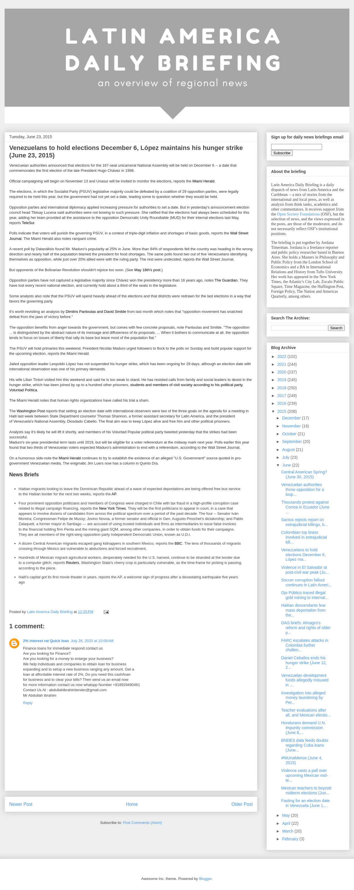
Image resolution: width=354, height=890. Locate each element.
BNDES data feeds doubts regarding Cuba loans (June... (304, 745)
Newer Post (21, 804)
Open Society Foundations (298, 214)
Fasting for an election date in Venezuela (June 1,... (305, 803)
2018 (282, 388)
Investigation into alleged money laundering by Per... (303, 698)
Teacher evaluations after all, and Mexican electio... (306, 712)
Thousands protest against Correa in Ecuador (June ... (305, 507)
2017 (282, 395)
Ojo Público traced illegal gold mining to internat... (304, 595)
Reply (28, 703)
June (287, 465)
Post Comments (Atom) (142, 822)
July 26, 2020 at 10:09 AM (92, 641)
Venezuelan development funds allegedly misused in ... (304, 680)
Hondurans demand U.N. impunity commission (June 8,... (303, 728)
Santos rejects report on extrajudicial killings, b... (304, 522)
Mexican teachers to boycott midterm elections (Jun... (306, 790)
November (292, 426)
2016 (282, 403)
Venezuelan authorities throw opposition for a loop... (302, 489)
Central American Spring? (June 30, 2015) (304, 474)
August (289, 449)
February (290, 839)
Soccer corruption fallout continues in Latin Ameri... (306, 582)
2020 (282, 372)
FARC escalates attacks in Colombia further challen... (304, 645)
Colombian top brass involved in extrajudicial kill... (304, 537)
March (288, 831)
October (290, 433)
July (286, 457)
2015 (282, 411)
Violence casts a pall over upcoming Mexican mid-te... (304, 775)
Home (132, 804)
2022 (282, 356)
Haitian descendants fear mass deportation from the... (303, 610)
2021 (282, 364)
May (286, 815)
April (286, 823)
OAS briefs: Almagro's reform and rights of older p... (305, 628)
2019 (282, 379)
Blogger (205, 878)
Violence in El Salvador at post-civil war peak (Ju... (305, 570)
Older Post (242, 804)
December (292, 418)
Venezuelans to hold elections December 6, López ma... (303, 555)
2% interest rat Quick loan (46, 641)
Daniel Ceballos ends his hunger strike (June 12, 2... (304, 663)
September (292, 441)
